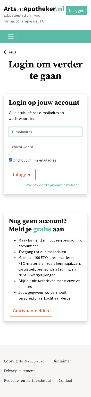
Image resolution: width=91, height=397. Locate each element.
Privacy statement (19, 370)
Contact (65, 380)
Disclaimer (61, 361)
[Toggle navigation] (10, 36)
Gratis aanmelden (31, 311)
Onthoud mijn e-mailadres (34, 160)
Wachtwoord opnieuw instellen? (52, 185)
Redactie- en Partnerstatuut (27, 380)
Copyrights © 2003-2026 (24, 361)
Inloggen (76, 10)
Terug (10, 52)
